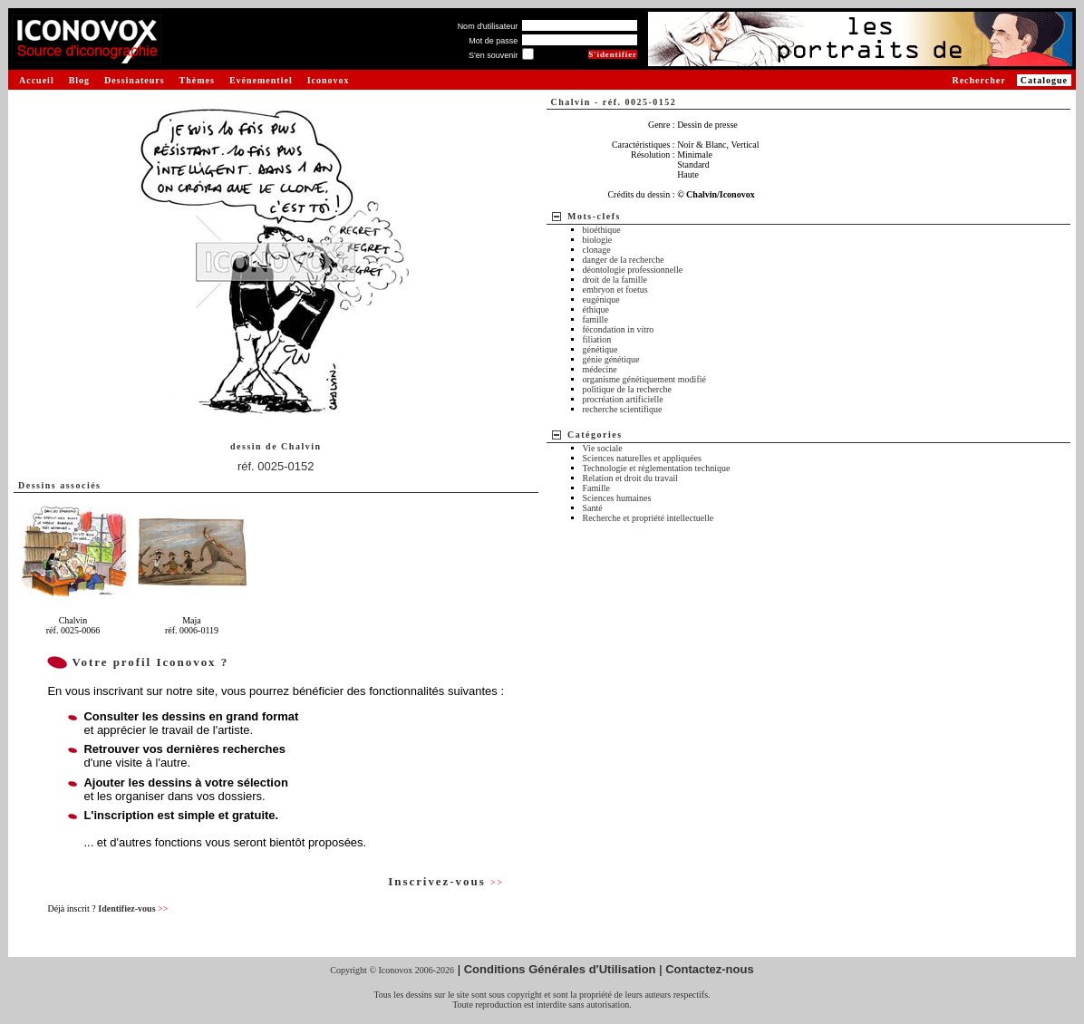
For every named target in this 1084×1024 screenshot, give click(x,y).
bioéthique (602, 230)
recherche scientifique (623, 409)
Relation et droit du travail (631, 478)
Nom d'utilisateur (488, 26)
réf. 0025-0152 (276, 466)
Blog (79, 80)
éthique (596, 309)
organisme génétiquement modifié (644, 379)
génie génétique (611, 359)
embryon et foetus (615, 290)
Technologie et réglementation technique (657, 468)
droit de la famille (615, 280)
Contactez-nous (709, 969)
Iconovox (328, 80)
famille (595, 319)
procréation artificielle (623, 399)
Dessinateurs (134, 80)
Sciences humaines (617, 498)
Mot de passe (493, 40)
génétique (600, 349)
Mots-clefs (594, 216)
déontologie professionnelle (633, 270)
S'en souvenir (493, 55)
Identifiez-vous (133, 908)
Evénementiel (261, 80)
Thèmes (197, 80)
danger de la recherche (623, 260)
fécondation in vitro (618, 329)
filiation (597, 339)
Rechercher (978, 80)
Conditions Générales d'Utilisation (560, 969)
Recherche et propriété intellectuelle (648, 518)
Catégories (595, 435)
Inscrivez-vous (446, 881)
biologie (598, 240)
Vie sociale (603, 448)
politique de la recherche (628, 389)
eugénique (601, 299)
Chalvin (301, 446)
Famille (597, 488)
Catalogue (1044, 80)
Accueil (36, 80)
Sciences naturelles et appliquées (642, 458)
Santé (593, 508)
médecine (600, 369)
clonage (597, 250)
